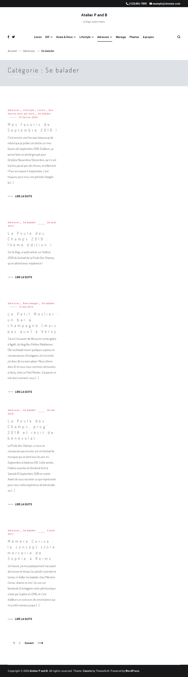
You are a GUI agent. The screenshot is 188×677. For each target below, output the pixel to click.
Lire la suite (23, 196)
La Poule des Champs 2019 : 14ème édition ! (30, 239)
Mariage (121, 37)
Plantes (134, 37)
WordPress (132, 670)
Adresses (103, 37)
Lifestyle (85, 37)
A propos (148, 37)
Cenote (87, 670)
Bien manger (30, 303)
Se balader (44, 113)
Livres (38, 37)
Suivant (29, 643)
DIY (47, 37)
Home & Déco (64, 37)
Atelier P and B (94, 15)
